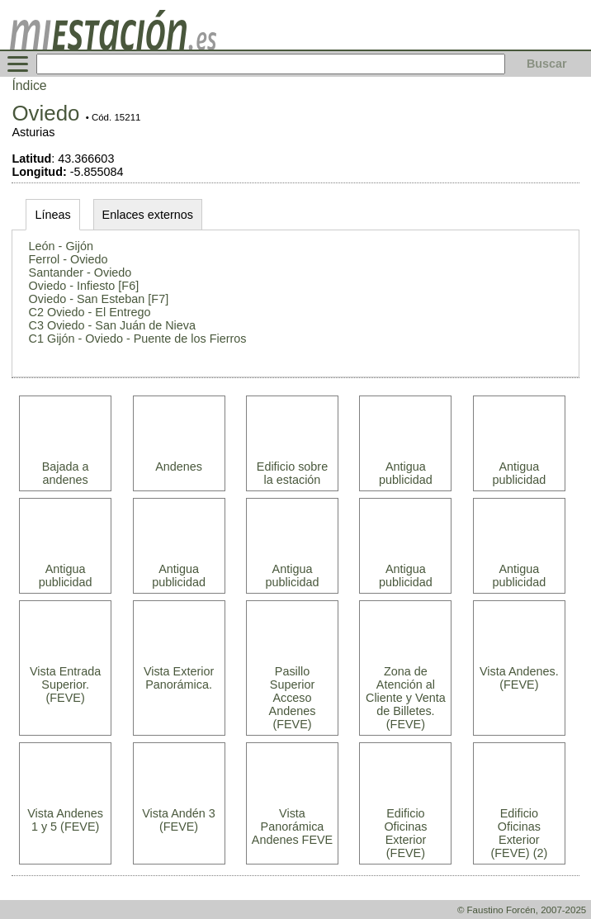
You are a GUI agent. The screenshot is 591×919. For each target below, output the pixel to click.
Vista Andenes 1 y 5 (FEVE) (65, 820)
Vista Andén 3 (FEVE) (178, 820)
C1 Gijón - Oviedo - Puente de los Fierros (138, 338)
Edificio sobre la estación (292, 473)
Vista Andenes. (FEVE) (519, 678)
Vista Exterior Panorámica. (179, 678)
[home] (113, 45)
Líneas (52, 214)
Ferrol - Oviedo (68, 259)
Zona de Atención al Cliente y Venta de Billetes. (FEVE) (406, 698)
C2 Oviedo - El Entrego (90, 312)
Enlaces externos (147, 214)
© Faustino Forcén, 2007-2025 (521, 910)
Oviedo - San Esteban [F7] (99, 299)
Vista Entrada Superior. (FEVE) (65, 684)
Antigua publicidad (406, 473)
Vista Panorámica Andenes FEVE (292, 826)
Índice (29, 85)
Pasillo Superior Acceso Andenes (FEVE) (292, 698)
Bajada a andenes (65, 473)
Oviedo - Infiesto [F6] (84, 285)
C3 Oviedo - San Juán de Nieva (112, 325)
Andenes (178, 466)
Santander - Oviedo (80, 272)
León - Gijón (61, 246)
